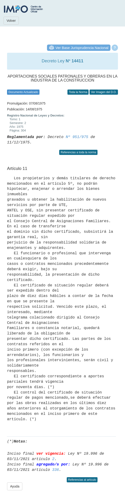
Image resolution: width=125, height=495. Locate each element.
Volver (11, 20)
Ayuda (14, 486)
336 (55, 470)
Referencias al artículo (82, 479)
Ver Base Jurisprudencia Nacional (81, 48)
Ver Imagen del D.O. (104, 92)
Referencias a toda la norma (78, 152)
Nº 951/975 (77, 137)
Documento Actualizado (23, 92)
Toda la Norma (78, 92)
